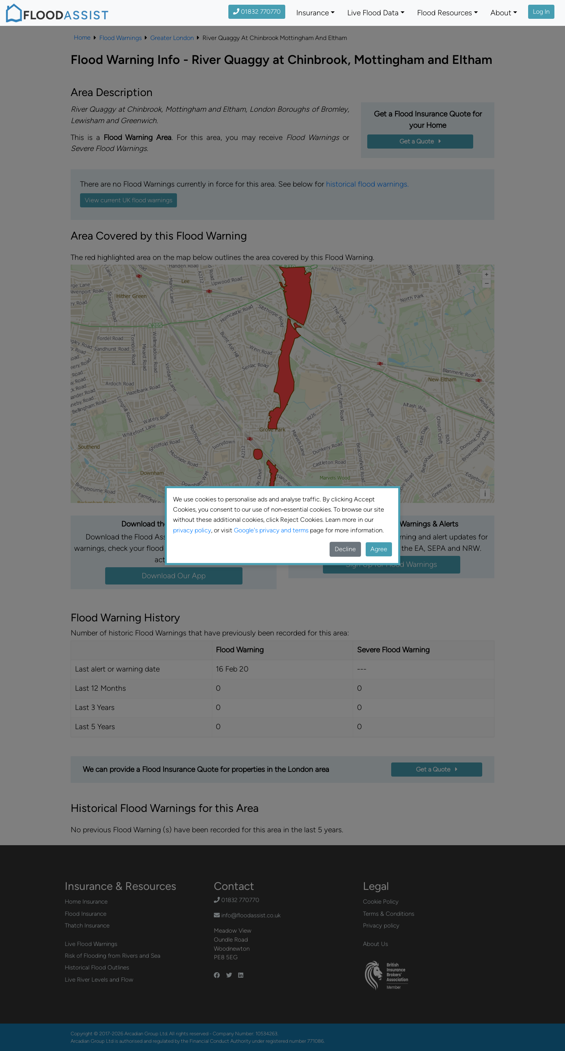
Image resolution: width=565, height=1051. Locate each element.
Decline (345, 549)
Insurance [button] (312, 12)
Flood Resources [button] (444, 12)
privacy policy (192, 530)
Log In (541, 11)
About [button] (500, 12)
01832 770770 (257, 11)
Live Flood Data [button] (373, 12)
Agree (378, 549)
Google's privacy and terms (271, 530)
